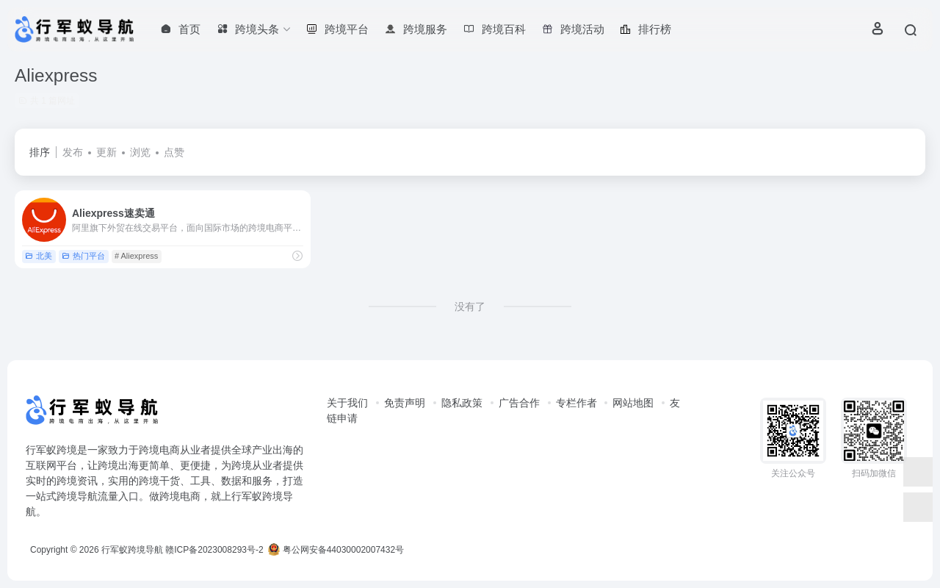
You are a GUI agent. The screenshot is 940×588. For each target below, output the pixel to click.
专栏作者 (576, 403)
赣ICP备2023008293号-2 (214, 550)
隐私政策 (461, 403)
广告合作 (519, 403)
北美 (38, 255)
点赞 (174, 152)
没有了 (470, 306)
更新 (106, 152)
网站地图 (633, 403)
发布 (72, 152)
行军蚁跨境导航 (132, 550)
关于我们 (347, 403)
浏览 (140, 152)
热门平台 (83, 255)
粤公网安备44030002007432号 (336, 550)
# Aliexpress (136, 255)
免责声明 (404, 403)
